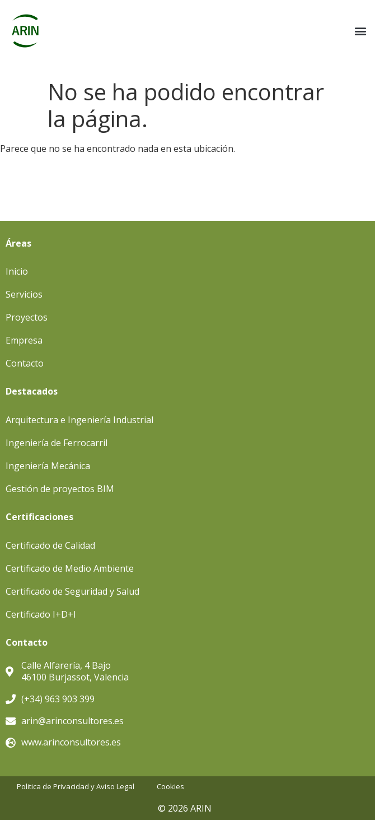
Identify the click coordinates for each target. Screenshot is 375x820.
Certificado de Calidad (50, 545)
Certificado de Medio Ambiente (70, 568)
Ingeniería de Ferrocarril (56, 443)
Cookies (170, 786)
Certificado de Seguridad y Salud (72, 591)
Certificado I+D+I (41, 614)
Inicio (17, 271)
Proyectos (27, 317)
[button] (360, 31)
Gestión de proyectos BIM (60, 489)
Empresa (24, 340)
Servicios (24, 294)
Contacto (25, 363)
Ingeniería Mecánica (48, 466)
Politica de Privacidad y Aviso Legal (75, 786)
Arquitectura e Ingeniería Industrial (79, 420)
